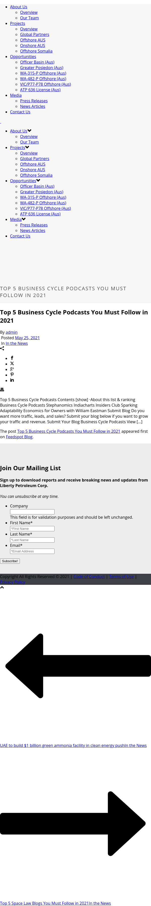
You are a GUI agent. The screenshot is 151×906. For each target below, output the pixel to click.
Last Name (21, 534)
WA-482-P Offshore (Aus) (43, 78)
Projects (17, 23)
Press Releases (34, 101)
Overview (28, 12)
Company (19, 506)
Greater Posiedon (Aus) (41, 67)
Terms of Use (121, 576)
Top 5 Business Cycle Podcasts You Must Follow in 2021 (68, 431)
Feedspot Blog (19, 437)
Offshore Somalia (36, 51)
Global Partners (34, 34)
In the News (17, 343)
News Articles (32, 106)
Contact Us (20, 112)
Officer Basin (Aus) (37, 62)
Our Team (29, 18)
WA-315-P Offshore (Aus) (43, 73)
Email (16, 545)
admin (12, 332)
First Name (21, 523)
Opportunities (23, 56)
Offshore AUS (32, 40)
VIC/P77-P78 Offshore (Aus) (45, 84)
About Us (18, 7)
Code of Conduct (89, 576)
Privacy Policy (12, 582)
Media (16, 95)
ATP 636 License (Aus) (40, 89)
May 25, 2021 (27, 338)
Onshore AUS (32, 45)
